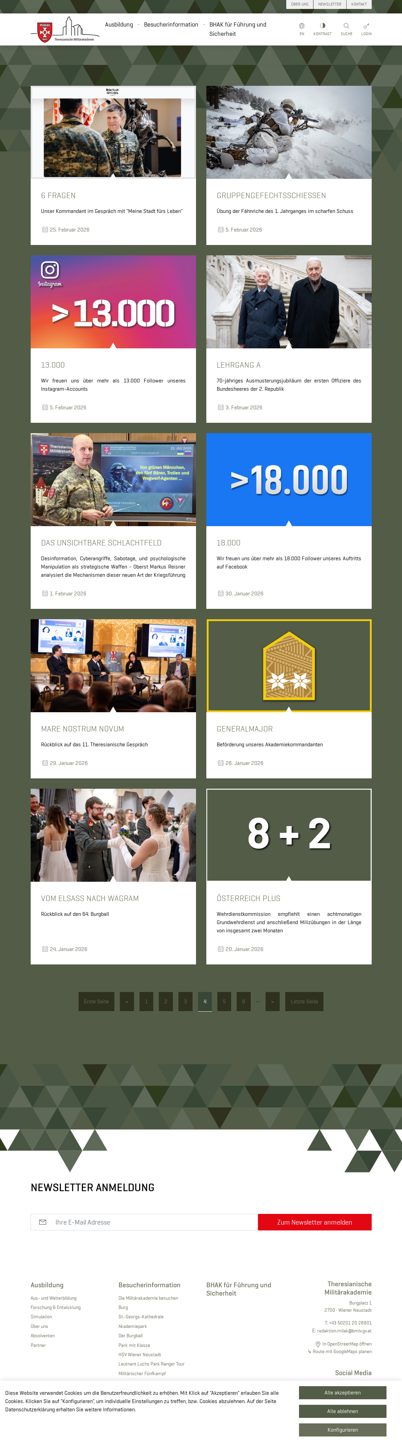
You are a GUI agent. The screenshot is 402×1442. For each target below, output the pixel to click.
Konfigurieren (343, 1429)
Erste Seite (96, 1001)
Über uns (39, 1326)
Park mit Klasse (134, 1345)
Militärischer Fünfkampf (142, 1373)
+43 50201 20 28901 (350, 1323)
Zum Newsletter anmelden (314, 1222)
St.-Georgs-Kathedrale (141, 1316)
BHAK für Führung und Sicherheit (237, 29)
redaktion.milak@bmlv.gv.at (344, 1330)
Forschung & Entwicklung (56, 1307)
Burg (123, 1307)
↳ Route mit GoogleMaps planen (340, 1351)
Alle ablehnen (342, 1411)
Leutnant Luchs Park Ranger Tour (151, 1364)
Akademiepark (132, 1326)
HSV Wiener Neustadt (139, 1354)
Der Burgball (130, 1335)
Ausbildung (119, 24)
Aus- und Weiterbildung (53, 1298)
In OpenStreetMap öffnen (347, 1344)
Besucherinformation (171, 24)
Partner (38, 1345)
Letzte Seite (304, 1001)
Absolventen (43, 1335)
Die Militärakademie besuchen (148, 1298)
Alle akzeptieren (342, 1392)
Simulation (41, 1316)
